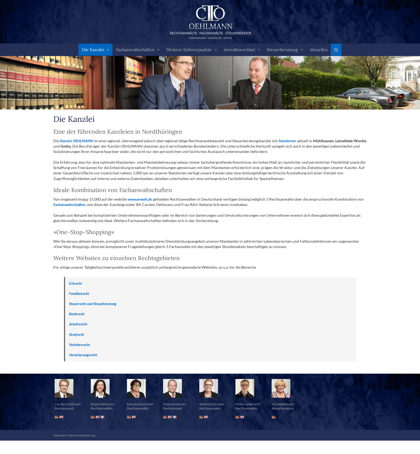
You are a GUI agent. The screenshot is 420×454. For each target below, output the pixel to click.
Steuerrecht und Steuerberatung (92, 304)
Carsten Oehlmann (68, 404)
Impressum (59, 435)
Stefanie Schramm (211, 404)
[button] (336, 50)
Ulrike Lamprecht (247, 404)
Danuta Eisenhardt (140, 404)
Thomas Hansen (174, 404)
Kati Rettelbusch (283, 404)
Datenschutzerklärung (81, 435)
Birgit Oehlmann (102, 404)
